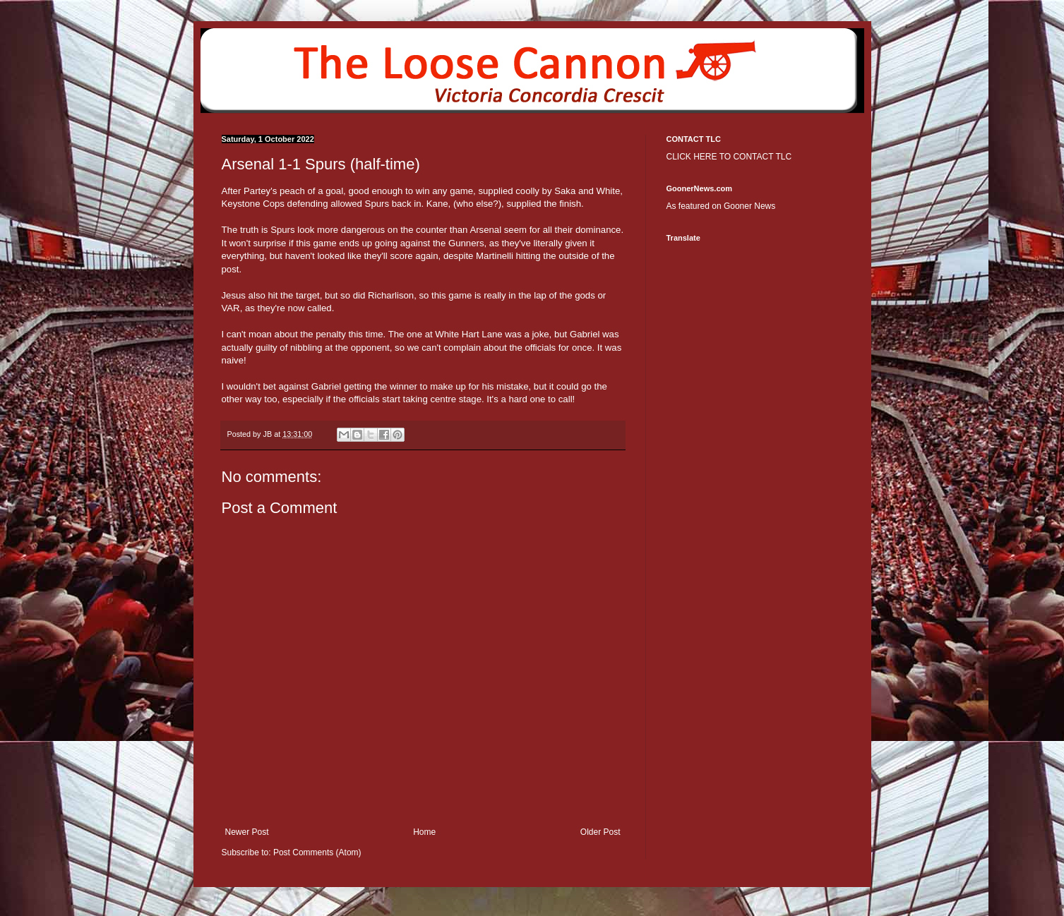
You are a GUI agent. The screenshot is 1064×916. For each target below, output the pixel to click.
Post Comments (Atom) (317, 852)
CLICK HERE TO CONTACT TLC (729, 157)
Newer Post (247, 832)
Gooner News (749, 206)
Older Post (600, 832)
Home (424, 832)
